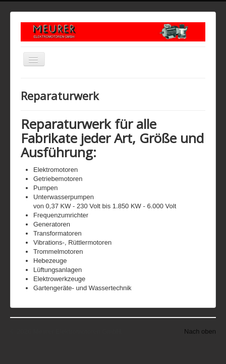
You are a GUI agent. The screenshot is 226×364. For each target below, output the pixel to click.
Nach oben (200, 331)
